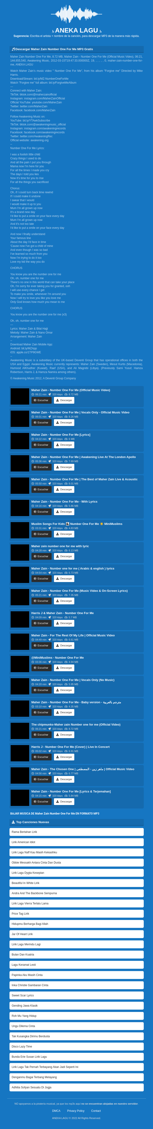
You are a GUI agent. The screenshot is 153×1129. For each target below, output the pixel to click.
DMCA (56, 1111)
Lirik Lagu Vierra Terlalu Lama (30, 903)
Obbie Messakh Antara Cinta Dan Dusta (36, 862)
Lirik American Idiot (23, 842)
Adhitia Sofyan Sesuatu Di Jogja (31, 1087)
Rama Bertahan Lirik (24, 832)
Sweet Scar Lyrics (23, 995)
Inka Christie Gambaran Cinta (30, 985)
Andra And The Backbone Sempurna (34, 893)
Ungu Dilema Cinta (23, 1026)
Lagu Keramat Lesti (24, 964)
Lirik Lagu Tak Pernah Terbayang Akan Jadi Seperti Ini (45, 1067)
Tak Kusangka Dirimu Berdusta (31, 1036)
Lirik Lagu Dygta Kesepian (28, 872)
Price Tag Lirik (20, 913)
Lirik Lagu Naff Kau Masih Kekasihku (34, 852)
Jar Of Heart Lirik (22, 934)
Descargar (64, 400)
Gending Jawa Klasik (25, 1005)
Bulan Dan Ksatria (23, 954)
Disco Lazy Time (22, 1046)
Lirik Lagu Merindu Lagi (26, 944)
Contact (96, 1111)
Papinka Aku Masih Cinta (27, 975)
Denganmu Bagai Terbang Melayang (34, 1077)
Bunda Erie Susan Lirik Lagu (29, 1056)
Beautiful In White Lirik (25, 883)
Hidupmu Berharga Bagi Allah (30, 924)
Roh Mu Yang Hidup (24, 1016)
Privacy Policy (75, 1111)
